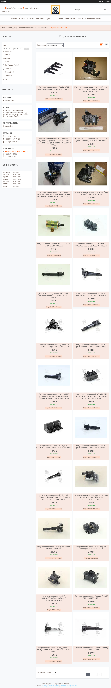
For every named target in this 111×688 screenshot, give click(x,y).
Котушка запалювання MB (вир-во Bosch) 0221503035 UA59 (91, 548)
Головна (13, 19)
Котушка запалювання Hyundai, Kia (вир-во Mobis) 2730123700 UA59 (54, 346)
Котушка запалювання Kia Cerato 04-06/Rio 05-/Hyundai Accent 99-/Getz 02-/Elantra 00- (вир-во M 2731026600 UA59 (54, 142)
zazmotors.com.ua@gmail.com (16, 151)
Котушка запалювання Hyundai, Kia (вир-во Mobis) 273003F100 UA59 (91, 294)
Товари (22, 19)
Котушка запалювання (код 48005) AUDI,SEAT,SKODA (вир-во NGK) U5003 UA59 (53, 650)
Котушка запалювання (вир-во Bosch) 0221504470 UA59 (91, 649)
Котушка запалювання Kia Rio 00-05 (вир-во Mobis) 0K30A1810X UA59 (91, 140)
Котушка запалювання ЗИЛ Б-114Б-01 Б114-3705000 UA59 (54, 245)
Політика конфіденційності (68, 686)
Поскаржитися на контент (50, 686)
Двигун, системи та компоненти (24, 27)
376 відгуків (106, 1)
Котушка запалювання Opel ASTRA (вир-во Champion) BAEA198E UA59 (53, 88)
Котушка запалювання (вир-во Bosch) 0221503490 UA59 (91, 597)
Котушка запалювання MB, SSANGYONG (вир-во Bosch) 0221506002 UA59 (53, 598)
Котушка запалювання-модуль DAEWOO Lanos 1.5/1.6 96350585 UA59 (53, 447)
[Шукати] (105, 10)
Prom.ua (66, 684)
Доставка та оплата (54, 19)
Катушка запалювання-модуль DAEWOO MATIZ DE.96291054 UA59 (91, 245)
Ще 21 (7, 79)
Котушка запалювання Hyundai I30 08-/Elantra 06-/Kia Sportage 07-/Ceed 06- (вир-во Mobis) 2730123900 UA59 (53, 194)
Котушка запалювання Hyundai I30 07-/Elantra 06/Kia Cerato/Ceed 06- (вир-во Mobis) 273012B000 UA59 (54, 396)
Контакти (40, 19)
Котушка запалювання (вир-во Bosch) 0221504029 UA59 (53, 548)
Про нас (30, 19)
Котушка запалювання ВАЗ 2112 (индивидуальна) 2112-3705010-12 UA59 (54, 295)
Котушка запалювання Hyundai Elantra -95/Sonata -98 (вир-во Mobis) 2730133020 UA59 (91, 89)
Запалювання (43, 27)
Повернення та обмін (74, 19)
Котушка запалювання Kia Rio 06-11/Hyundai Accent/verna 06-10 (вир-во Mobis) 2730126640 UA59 (54, 497)
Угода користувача (93, 19)
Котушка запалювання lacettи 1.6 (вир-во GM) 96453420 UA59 (91, 193)
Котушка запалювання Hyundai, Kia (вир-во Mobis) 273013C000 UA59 (91, 346)
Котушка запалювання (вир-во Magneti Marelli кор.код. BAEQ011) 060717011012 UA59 (91, 497)
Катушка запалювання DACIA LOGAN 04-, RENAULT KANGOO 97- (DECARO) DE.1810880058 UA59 (91, 396)
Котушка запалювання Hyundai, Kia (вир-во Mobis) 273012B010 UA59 (91, 447)
